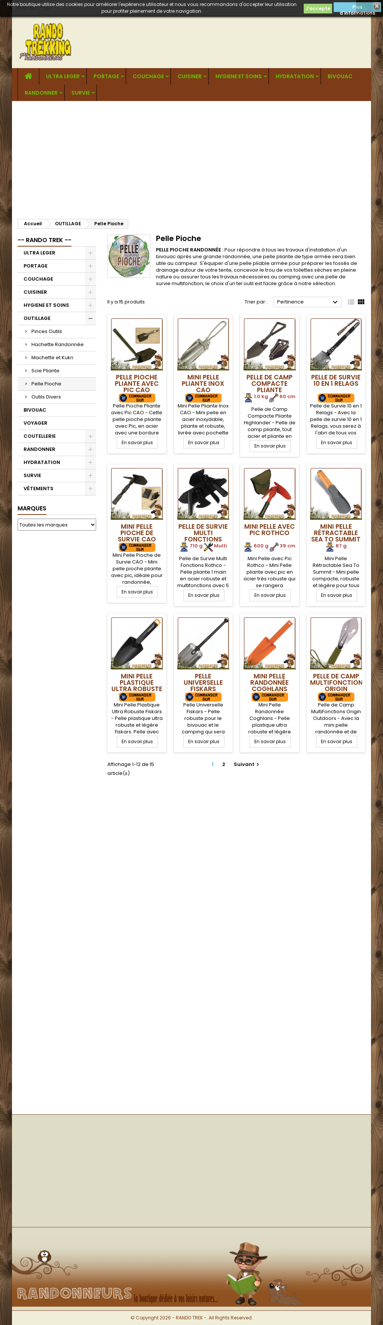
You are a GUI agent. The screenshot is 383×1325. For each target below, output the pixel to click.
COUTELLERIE (40, 436)
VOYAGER (36, 423)
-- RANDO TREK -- (44, 240)
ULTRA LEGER (63, 76)
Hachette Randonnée (57, 344)
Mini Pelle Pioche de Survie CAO (137, 533)
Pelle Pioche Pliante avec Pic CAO (137, 383)
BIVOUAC (340, 76)
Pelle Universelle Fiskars (203, 682)
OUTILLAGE (37, 318)
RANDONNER (41, 93)
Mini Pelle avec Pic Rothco (269, 529)
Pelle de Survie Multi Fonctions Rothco (203, 536)
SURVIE (80, 93)
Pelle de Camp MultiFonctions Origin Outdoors (338, 686)
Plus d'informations (357, 8)
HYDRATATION (295, 76)
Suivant (247, 764)
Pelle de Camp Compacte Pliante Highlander (269, 387)
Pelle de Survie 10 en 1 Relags (336, 380)
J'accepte (318, 8)
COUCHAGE (148, 76)
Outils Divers (46, 396)
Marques (32, 508)
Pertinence (308, 302)
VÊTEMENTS (38, 488)
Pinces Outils (46, 331)
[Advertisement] (191, 157)
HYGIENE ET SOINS (238, 76)
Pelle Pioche (46, 383)
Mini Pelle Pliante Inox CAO (203, 383)
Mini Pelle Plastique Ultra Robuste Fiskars (136, 686)
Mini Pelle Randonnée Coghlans (269, 682)
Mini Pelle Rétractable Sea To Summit (336, 533)
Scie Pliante (45, 370)
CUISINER (190, 76)
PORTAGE (106, 76)
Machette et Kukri (52, 357)
